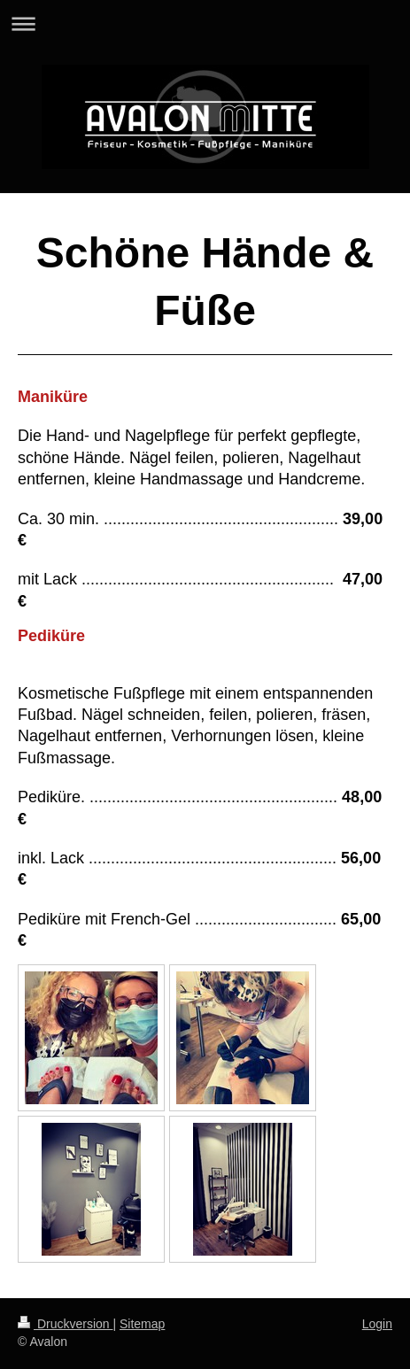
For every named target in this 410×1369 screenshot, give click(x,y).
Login (377, 1324)
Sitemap (142, 1324)
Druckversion (65, 1324)
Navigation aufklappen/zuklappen (205, 23)
